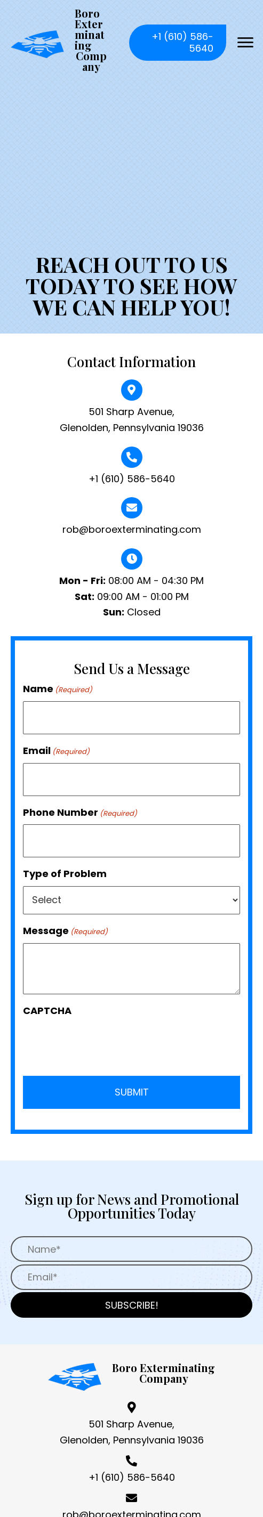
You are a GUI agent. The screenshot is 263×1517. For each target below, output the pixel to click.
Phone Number (80, 812)
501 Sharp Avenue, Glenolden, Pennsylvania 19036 (132, 1432)
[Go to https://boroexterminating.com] (59, 42)
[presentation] (104, 1043)
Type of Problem (65, 873)
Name (57, 688)
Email (56, 750)
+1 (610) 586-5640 (132, 478)
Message (65, 930)
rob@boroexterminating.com (131, 529)
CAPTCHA (47, 1010)
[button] (177, 42)
